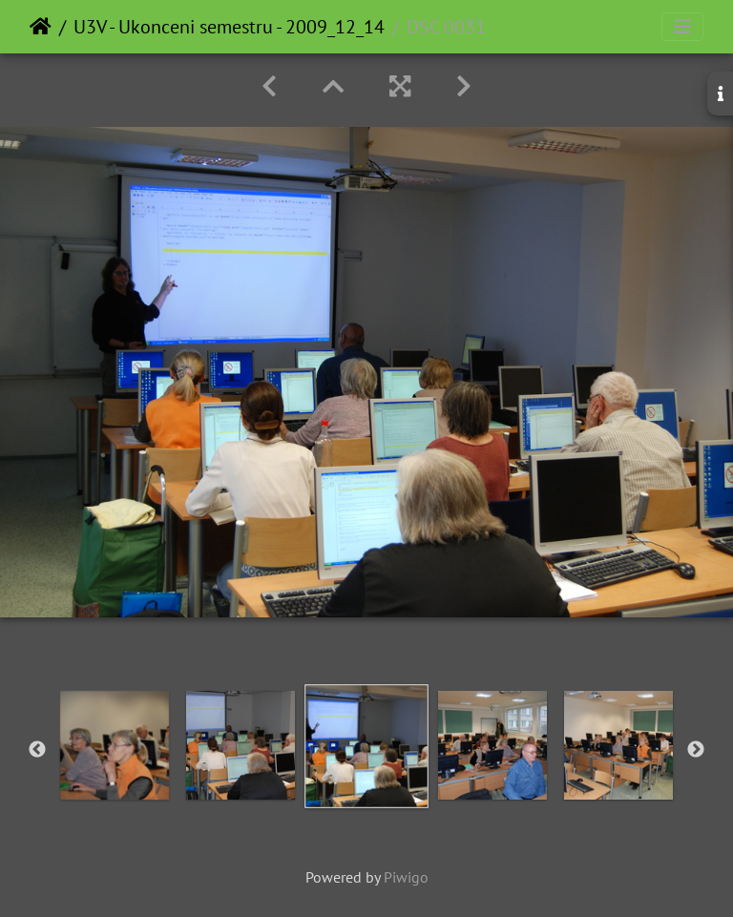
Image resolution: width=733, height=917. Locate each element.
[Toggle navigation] (682, 26)
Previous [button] (37, 750)
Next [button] (695, 750)
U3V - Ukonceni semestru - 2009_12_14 (229, 26)
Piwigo (406, 876)
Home (41, 26)
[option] (115, 745)
